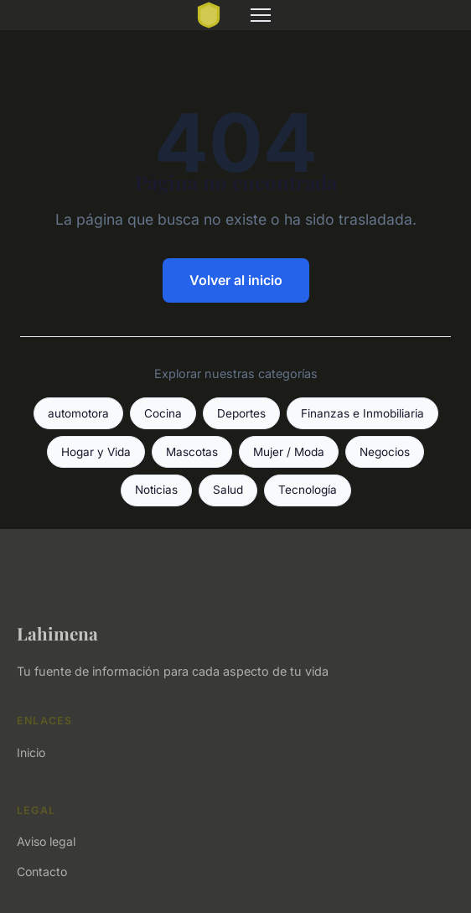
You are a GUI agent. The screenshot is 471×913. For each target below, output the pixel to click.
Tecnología (307, 489)
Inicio (31, 752)
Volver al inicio (235, 280)
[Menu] (260, 15)
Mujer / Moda (288, 452)
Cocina (163, 413)
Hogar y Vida (96, 452)
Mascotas (192, 452)
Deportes (241, 413)
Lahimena (57, 633)
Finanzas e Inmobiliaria (362, 413)
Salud (228, 489)
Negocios (385, 452)
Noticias (156, 489)
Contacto (42, 871)
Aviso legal (46, 841)
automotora (78, 413)
